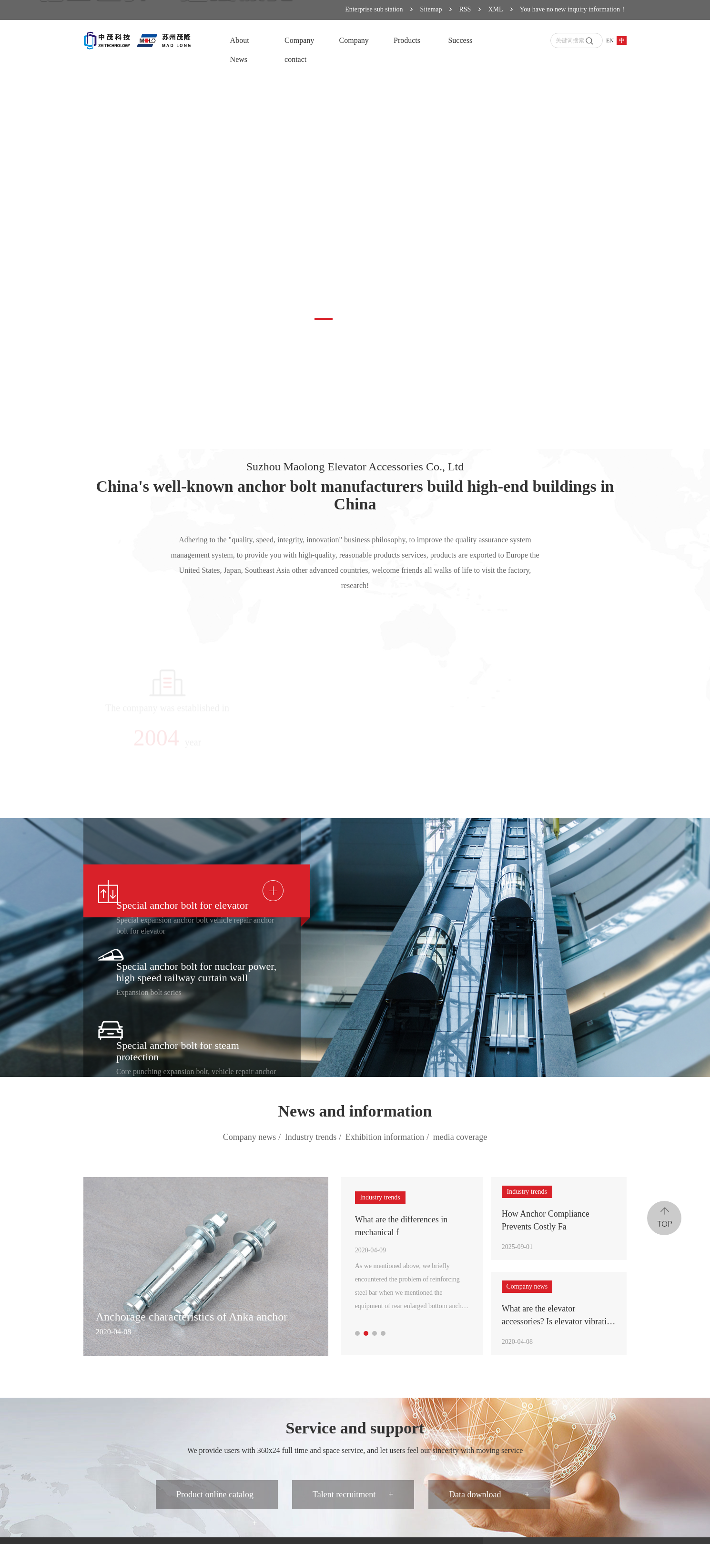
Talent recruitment (353, 1494)
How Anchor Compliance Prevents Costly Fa (545, 1220)
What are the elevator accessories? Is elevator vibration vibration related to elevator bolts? (558, 1316)
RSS (465, 9)
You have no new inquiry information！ (573, 9)
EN (610, 40)
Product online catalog (216, 1499)
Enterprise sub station (374, 9)
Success (460, 40)
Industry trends (314, 1137)
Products (407, 40)
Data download (489, 1494)
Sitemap (431, 9)
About (239, 40)
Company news (253, 1137)
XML (495, 9)
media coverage (460, 1137)
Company (299, 40)
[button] (323, 319)
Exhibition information (388, 1137)
